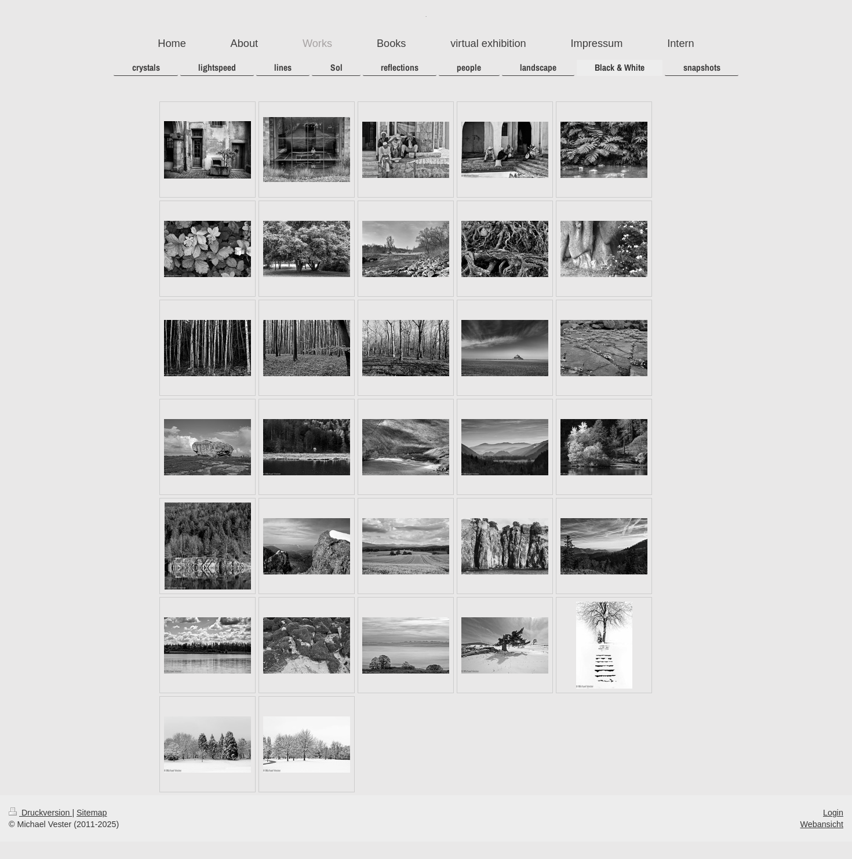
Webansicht (821, 824)
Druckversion (40, 812)
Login (833, 812)
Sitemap (92, 812)
